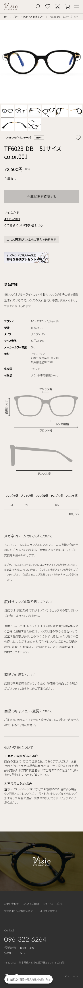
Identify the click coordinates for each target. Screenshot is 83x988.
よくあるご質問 (31, 903)
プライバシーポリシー (54, 903)
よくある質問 (12, 219)
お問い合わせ (11, 903)
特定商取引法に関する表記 (18, 911)
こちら (25, 775)
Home (7, 16)
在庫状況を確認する (41, 196)
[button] (77, 57)
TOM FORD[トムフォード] (34, 16)
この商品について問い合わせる (23, 225)
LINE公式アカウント (47, 911)
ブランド (15, 16)
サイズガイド (11, 212)
